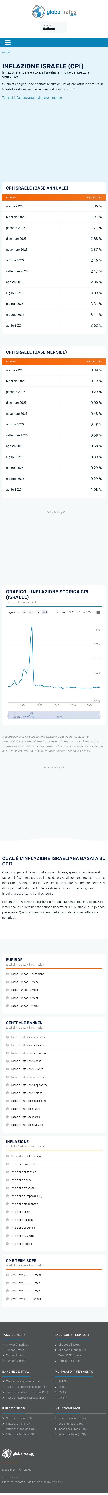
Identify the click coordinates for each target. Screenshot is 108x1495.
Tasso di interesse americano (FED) (25, 1386)
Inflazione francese (20, 1188)
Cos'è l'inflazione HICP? (71, 1423)
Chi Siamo (25, 1469)
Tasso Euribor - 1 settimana (25, 974)
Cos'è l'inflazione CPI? (17, 1418)
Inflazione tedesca (19, 1243)
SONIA (60, 1392)
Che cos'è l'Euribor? (15, 1344)
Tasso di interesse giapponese (27, 1085)
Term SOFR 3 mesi (67, 1360)
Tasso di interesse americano (26, 1037)
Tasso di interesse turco (23, 1117)
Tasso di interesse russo (23, 1108)
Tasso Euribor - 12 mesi (22, 1006)
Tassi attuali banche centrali (21, 1381)
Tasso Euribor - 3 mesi (22, 990)
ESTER (61, 1386)
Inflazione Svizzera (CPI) (19, 1434)
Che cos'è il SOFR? (67, 1344)
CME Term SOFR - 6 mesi (23, 1291)
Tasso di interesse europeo (25, 1069)
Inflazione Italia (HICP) (70, 1434)
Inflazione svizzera (20, 1236)
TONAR (61, 1397)
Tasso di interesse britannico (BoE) (25, 1392)
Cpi (6, 52)
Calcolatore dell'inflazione (24, 1156)
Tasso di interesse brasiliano (26, 1045)
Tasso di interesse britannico (26, 1053)
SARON (61, 1381)
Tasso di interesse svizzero (25, 1125)
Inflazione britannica (21, 1172)
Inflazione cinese (18, 1180)
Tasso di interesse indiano (24, 1093)
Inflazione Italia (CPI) (17, 1423)
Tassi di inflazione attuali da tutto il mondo (32, 97)
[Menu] (7, 42)
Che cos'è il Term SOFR (70, 1350)
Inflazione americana (21, 1164)
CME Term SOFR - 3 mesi (23, 1283)
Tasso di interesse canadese (25, 1077)
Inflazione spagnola (20, 1227)
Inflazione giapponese (22, 1204)
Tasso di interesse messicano (26, 1101)
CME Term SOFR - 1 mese (23, 1275)
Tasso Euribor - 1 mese (22, 982)
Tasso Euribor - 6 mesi (22, 998)
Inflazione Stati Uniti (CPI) (19, 1428)
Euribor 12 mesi (13, 1360)
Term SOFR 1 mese (68, 1355)
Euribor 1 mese (13, 1350)
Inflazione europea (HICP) (24, 1196)
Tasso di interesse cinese (23, 1061)
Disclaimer (8, 1469)
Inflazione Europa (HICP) (72, 1428)
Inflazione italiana (19, 1219)
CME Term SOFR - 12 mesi (24, 1299)
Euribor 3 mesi (12, 1355)
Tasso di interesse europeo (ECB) (24, 1397)
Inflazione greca (18, 1212)
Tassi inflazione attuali (70, 1418)
